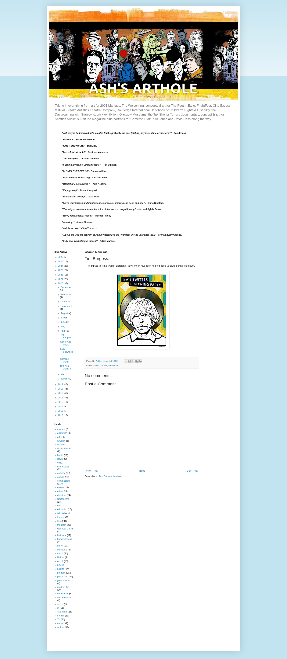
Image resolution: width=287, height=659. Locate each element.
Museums (62, 549)
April (63, 331)
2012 (61, 415)
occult (60, 561)
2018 (61, 388)
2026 (61, 257)
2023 (61, 270)
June (63, 322)
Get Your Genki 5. (65, 367)
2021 (61, 279)
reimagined (63, 593)
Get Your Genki (65, 528)
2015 (61, 402)
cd (58, 462)
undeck (61, 623)
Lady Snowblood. (66, 352)
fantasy (61, 517)
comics (60, 477)
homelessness (64, 539)
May (63, 326)
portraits (103, 365)
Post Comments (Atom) (110, 476)
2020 (61, 283)
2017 (61, 393)
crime (60, 491)
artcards (61, 440)
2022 (61, 274)
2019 (61, 384)
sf (58, 608)
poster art (62, 576)
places (60, 565)
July (63, 317)
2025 (61, 261)
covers (60, 487)
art (58, 437)
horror (60, 545)
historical (61, 535)
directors (61, 495)
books (60, 455)
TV (58, 619)
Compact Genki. (65, 360)
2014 (61, 406)
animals (61, 429)
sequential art (64, 597)
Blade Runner (64, 448)
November (66, 294)
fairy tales (62, 513)
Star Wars (62, 611)
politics (60, 569)
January (65, 378)
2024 (61, 266)
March (64, 374)
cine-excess (63, 466)
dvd (59, 505)
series (60, 604)
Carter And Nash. (65, 343)
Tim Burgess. (66, 336)
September (66, 306)
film (59, 521)
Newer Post (92, 471)
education (62, 509)
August (64, 313)
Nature (60, 557)
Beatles (61, 444)
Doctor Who (63, 499)
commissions (63, 481)
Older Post (192, 471)
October (65, 301)
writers (60, 627)
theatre (60, 615)
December (66, 287)
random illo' (114, 365)
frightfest (61, 525)
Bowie (60, 459)
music (96, 365)
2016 (61, 397)
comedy (61, 473)
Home (142, 471)
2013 (61, 411)
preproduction (64, 580)
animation (62, 433)
